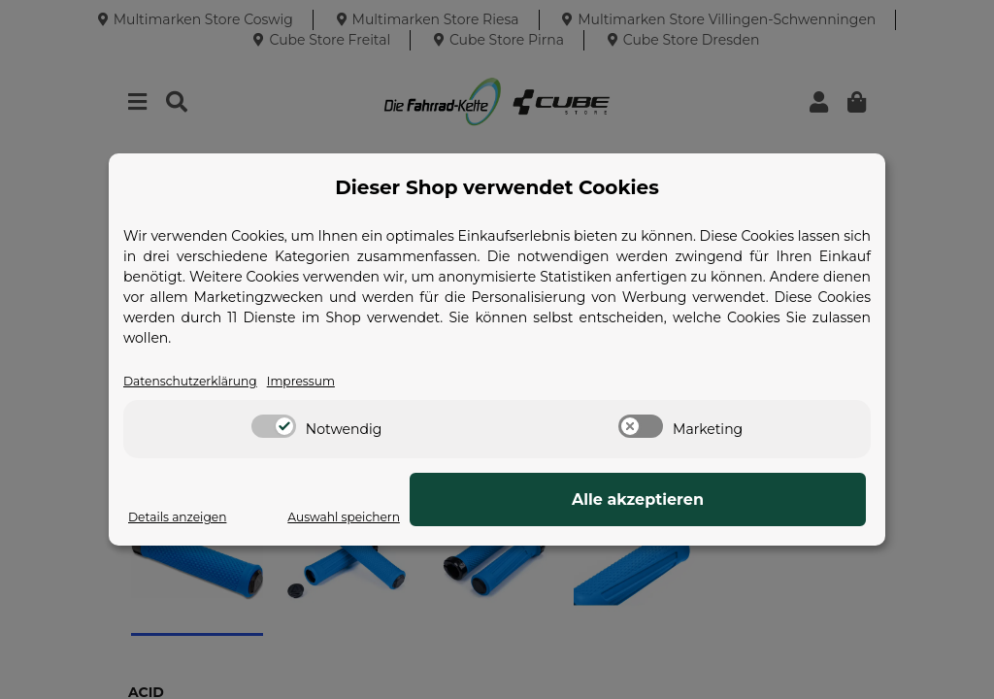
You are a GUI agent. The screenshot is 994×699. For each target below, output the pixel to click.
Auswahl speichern (598, 517)
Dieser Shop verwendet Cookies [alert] (497, 186)
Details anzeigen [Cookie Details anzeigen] (184, 517)
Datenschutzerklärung (200, 381)
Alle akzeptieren (769, 500)
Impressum (325, 381)
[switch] (273, 428)
